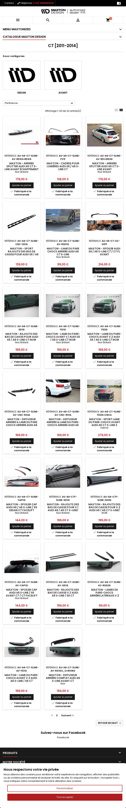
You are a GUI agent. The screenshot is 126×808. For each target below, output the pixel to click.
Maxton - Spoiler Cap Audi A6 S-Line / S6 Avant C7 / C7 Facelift (21, 592)
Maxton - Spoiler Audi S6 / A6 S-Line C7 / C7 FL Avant (104, 251)
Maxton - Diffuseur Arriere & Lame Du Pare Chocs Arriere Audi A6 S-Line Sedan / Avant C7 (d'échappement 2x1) (21, 425)
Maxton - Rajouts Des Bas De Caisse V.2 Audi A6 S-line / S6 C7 (63, 592)
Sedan (21, 92)
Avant (63, 92)
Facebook (63, 737)
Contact (9, 3)
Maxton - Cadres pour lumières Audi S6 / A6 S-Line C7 (63, 166)
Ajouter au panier (21, 185)
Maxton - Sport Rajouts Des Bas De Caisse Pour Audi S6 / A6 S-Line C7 (22, 253)
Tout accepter (64, 797)
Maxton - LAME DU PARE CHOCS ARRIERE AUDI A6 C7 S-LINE (63, 251)
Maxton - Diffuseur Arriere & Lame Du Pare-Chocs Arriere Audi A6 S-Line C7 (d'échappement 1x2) (63, 425)
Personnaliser (65, 788)
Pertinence (39, 103)
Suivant (68, 715)
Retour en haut (110, 723)
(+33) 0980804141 (43, 3)
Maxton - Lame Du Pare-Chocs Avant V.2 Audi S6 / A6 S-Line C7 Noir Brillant (104, 338)
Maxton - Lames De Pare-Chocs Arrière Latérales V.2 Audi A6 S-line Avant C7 (104, 594)
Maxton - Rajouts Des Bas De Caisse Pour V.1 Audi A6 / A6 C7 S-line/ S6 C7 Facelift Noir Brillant (63, 510)
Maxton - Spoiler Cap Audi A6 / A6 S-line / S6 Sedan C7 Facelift (21, 507)
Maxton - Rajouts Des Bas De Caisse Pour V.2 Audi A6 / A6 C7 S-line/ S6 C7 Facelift (104, 509)
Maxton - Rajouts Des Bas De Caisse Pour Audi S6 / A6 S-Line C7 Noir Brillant (21, 338)
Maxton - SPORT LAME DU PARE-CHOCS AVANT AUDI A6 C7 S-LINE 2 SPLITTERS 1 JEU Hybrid (104, 423)
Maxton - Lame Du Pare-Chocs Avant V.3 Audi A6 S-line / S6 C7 (22, 678)
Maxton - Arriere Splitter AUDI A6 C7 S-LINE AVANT (104, 166)
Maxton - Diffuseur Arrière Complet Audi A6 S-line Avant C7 (63, 678)
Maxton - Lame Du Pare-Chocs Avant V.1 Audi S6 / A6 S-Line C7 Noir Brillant (63, 338)
